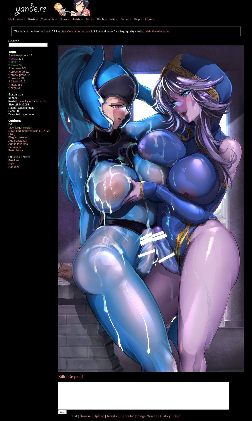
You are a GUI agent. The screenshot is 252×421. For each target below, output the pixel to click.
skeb (14, 88)
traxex (14, 65)
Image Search (147, 416)
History (165, 416)
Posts (31, 19)
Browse (85, 416)
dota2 (14, 58)
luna (13, 61)
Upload (99, 416)
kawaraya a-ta (19, 55)
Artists (76, 19)
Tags (89, 19)
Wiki (112, 19)
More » (149, 19)
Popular (128, 416)
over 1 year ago (28, 101)
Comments (47, 19)
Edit (10, 124)
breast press (18, 75)
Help (137, 19)
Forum (124, 19)
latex (14, 84)
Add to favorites (18, 143)
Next (11, 163)
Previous (13, 160)
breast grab (18, 71)
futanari (15, 81)
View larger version (79, 31)
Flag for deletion (18, 137)
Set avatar (14, 147)
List (74, 416)
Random (13, 167)
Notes (63, 19)
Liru (44, 101)
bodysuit (16, 68)
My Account (15, 19)
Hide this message (157, 31)
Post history (15, 150)
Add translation (17, 140)
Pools (100, 19)
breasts (15, 78)
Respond (75, 376)
